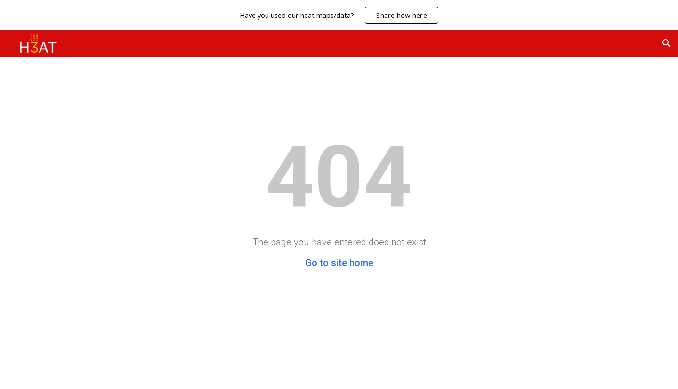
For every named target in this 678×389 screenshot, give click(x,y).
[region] (339, 15)
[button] (666, 43)
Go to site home (339, 262)
